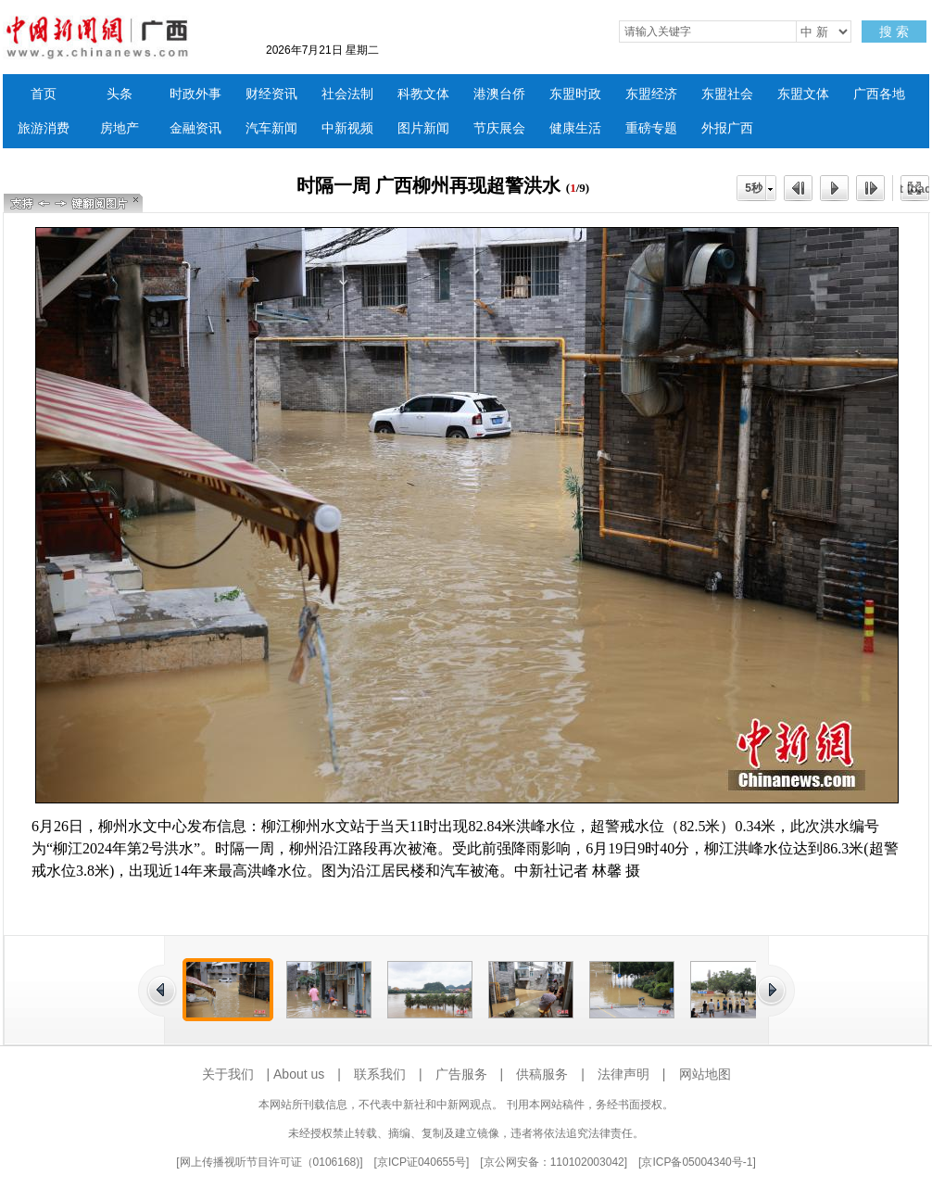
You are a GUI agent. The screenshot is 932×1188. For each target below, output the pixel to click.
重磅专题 (651, 128)
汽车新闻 (271, 128)
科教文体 (423, 94)
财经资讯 (271, 94)
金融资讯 (195, 128)
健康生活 (575, 128)
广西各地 (879, 94)
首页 (44, 94)
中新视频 (347, 128)
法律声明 (623, 1074)
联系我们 (380, 1074)
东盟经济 (651, 94)
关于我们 (228, 1074)
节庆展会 (499, 128)
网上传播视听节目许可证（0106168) (270, 1162)
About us (298, 1074)
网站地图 (705, 1074)
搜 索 (894, 31)
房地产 (119, 128)
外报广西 (727, 128)
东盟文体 (803, 94)
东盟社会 (727, 94)
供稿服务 (542, 1074)
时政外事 (195, 94)
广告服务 (461, 1074)
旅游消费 (43, 128)
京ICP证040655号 (421, 1162)
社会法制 (347, 94)
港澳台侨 (499, 94)
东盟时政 (575, 94)
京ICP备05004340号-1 (696, 1162)
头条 (119, 94)
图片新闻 (423, 128)
